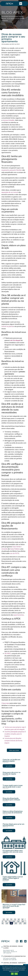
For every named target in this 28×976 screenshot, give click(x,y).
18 (25, 923)
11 (18, 921)
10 (14, 921)
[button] (20, 3)
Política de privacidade (14, 971)
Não (16, 973)
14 (7, 923)
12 (23, 921)
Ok (12, 973)
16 (16, 923)
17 (20, 923)
